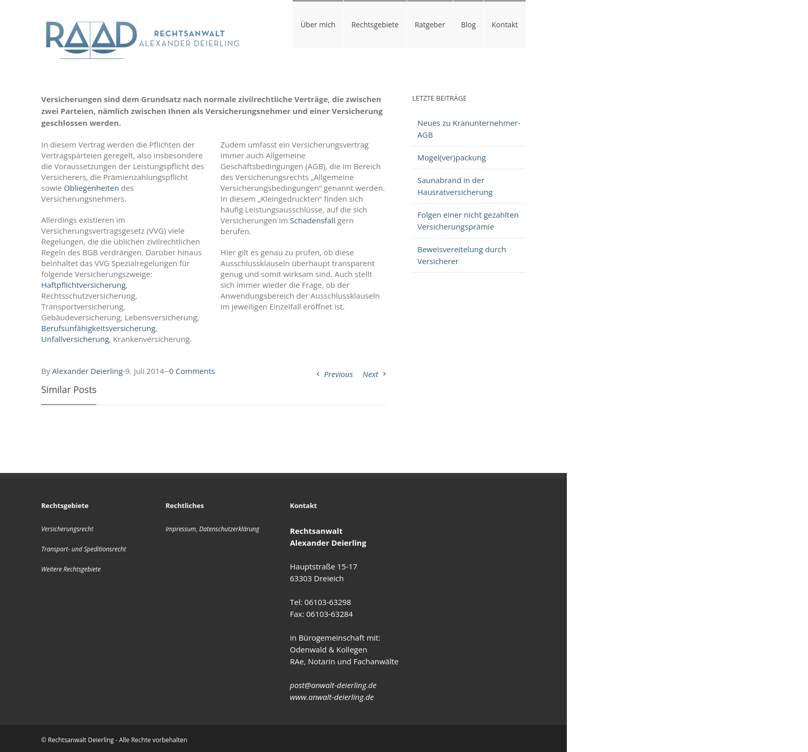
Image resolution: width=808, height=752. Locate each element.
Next (370, 374)
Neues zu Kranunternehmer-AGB (468, 129)
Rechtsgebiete (375, 24)
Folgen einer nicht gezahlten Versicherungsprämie (468, 220)
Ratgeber (430, 24)
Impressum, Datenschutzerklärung (212, 529)
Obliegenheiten (91, 188)
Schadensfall (312, 220)
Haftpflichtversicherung (83, 285)
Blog (468, 24)
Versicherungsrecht (67, 529)
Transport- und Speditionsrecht (83, 549)
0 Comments (192, 371)
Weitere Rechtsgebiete (70, 569)
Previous (338, 374)
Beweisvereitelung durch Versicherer (461, 255)
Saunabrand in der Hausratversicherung (455, 186)
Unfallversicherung (75, 339)
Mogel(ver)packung (451, 157)
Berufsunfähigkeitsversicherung (98, 328)
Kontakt (505, 24)
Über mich (317, 24)
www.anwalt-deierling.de (332, 697)
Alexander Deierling (87, 371)
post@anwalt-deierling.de (333, 685)
